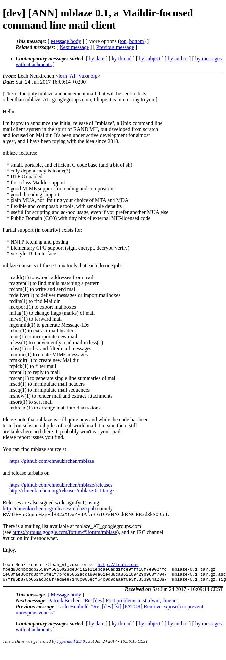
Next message (74, 47)
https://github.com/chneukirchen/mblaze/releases (60, 485)
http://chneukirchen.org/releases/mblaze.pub (49, 508)
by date (96, 58)
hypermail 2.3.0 (71, 646)
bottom (136, 41)
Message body (66, 41)
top (123, 41)
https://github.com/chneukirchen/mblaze (51, 461)
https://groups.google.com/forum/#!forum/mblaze (65, 532)
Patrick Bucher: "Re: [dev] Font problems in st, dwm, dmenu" (113, 605)
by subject (149, 58)
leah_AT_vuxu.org (77, 76)
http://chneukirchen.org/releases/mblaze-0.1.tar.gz (61, 490)
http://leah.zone (118, 566)
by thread (122, 58)
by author (178, 58)
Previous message (115, 47)
